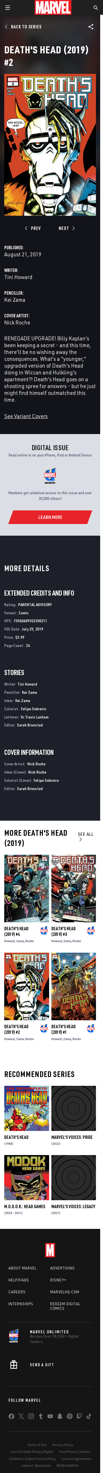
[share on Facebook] (11, 1417)
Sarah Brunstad (30, 724)
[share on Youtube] (50, 1417)
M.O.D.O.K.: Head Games (24, 1206)
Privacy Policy (62, 1445)
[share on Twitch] (79, 1417)
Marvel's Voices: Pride (72, 1137)
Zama (20, 941)
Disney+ (58, 1280)
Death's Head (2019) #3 (63, 931)
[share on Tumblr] (40, 1417)
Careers (17, 1292)
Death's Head (16, 1137)
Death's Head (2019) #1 (63, 1029)
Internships (20, 1304)
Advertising (62, 1268)
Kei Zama (14, 299)
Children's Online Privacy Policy (32, 1459)
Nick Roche (17, 322)
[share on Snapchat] (60, 1417)
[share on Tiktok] (89, 1417)
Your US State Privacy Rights (31, 1451)
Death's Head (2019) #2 (16, 1029)
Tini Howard (18, 277)
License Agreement (76, 1459)
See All (86, 836)
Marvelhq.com (64, 1292)
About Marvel (22, 1268)
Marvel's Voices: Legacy (73, 1206)
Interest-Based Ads (36, 1465)
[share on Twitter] (21, 1417)
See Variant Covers (26, 416)
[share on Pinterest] (70, 1417)
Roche (29, 941)
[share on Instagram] (31, 1417)
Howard (9, 941)
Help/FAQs (18, 1280)
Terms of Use (37, 1445)
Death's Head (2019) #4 (16, 931)
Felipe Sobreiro (33, 708)
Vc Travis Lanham (35, 717)
